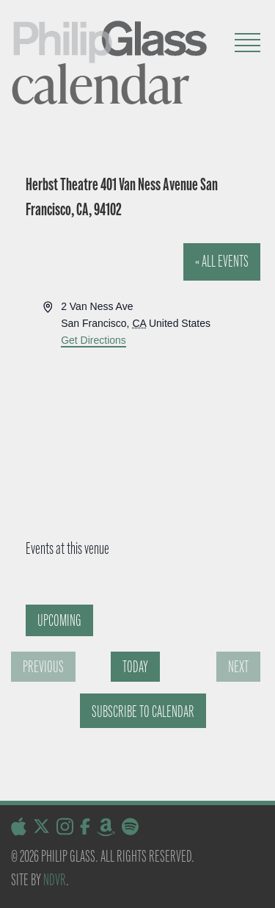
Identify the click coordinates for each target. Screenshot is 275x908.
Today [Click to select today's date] (135, 666)
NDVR (54, 880)
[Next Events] (238, 667)
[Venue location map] (135, 403)
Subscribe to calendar (143, 711)
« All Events (222, 261)
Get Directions (93, 340)
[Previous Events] (43, 667)
